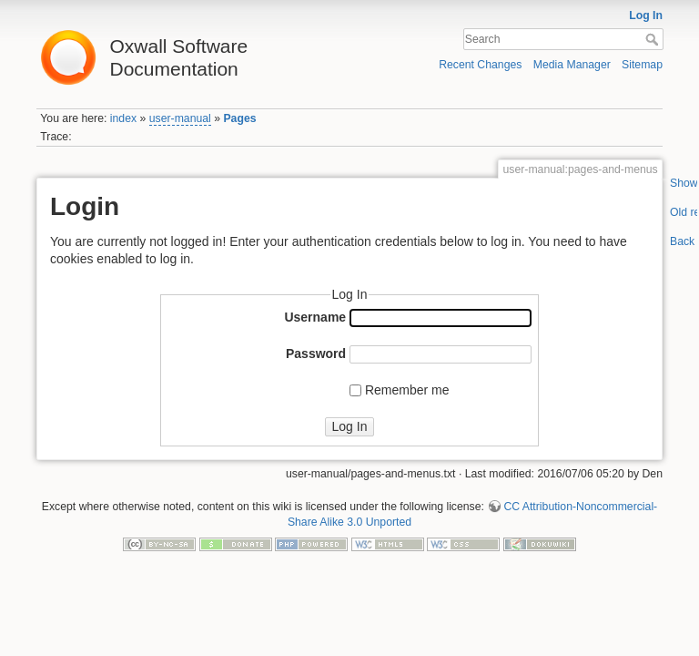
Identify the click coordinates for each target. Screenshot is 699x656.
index (123, 118)
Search (654, 39)
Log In (646, 15)
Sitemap (642, 64)
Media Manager (572, 64)
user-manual (180, 118)
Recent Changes (480, 64)
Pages (239, 118)
